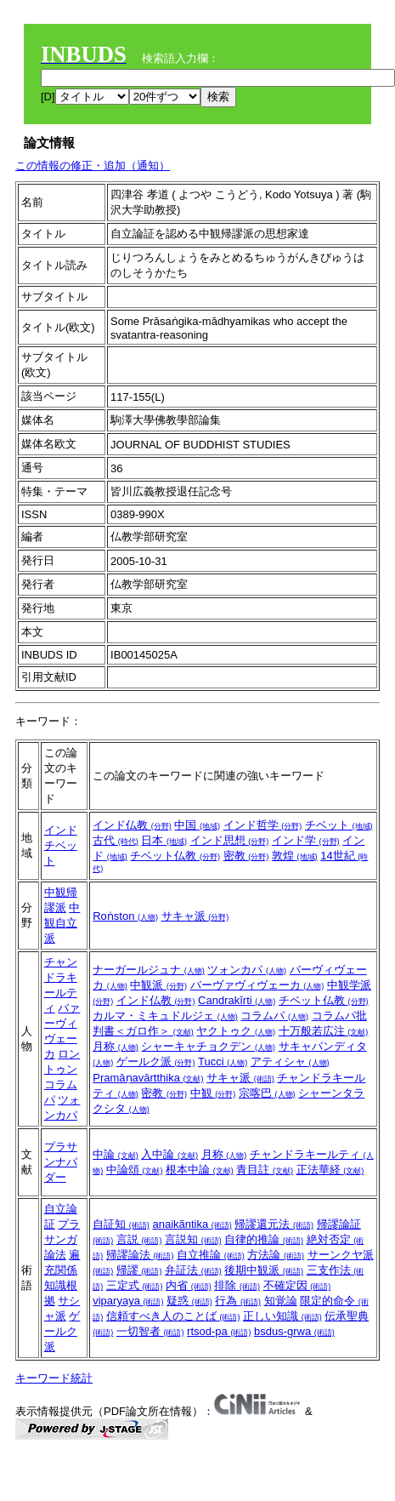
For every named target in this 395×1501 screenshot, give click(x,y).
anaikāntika (191, 1224)
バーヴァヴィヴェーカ (257, 985)
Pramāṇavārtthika (148, 1077)
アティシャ (290, 1061)
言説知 (193, 1239)
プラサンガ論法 (62, 1239)
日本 (164, 840)
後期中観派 (263, 1270)
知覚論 (280, 1300)
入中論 (169, 1154)
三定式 (134, 1285)
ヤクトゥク (235, 1030)
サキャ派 (195, 916)
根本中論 (200, 1169)
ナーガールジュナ (149, 969)
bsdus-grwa (294, 1331)
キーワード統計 (54, 1378)
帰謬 (139, 1270)
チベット (339, 825)
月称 (115, 1046)
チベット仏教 (175, 855)
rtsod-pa (219, 1331)
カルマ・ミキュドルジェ (165, 1015)
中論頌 (134, 1169)
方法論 (275, 1254)
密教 (246, 855)
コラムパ (274, 1015)
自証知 (121, 1224)
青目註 (264, 1169)
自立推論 (211, 1254)
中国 (197, 825)
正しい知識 (282, 1316)
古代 (115, 840)
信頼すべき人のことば (173, 1316)
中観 (213, 1093)
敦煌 (295, 855)
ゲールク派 (155, 1061)
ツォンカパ (246, 969)
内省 (189, 1285)
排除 (237, 1285)
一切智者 (150, 1331)
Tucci (222, 1061)
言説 (139, 1239)
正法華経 (330, 1169)
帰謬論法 (140, 1254)
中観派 (158, 985)
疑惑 (189, 1300)
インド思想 (229, 840)
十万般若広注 (324, 1030)
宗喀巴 (267, 1093)
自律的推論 (263, 1239)
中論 (115, 1154)
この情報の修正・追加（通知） (92, 165)
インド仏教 (132, 825)
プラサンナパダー (60, 1162)
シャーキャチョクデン (208, 1046)
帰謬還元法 (273, 1224)
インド (60, 830)
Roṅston (125, 916)
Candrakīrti (236, 1000)
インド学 (306, 840)
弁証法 (193, 1270)
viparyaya (128, 1300)
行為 (238, 1300)
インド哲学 (262, 825)
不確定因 (297, 1285)
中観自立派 (62, 923)
